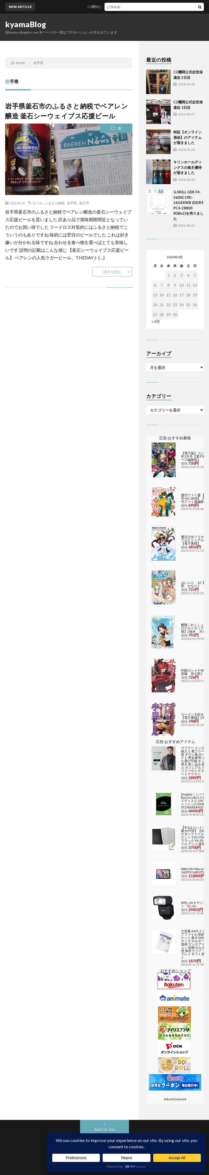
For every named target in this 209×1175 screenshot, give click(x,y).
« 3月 (156, 321)
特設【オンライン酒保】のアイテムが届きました (187, 137)
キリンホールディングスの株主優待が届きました (187, 167)
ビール (37, 203)
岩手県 (72, 203)
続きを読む (112, 271)
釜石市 (84, 203)
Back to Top (104, 1129)
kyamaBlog (25, 24)
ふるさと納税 (54, 203)
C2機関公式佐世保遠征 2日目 (113, 7)
